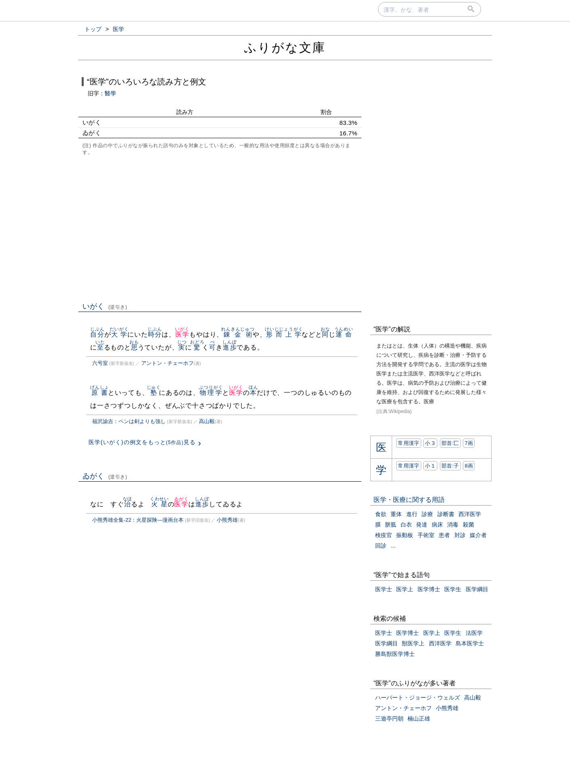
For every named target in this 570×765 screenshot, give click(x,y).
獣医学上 (413, 643)
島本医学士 (470, 643)
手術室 (426, 535)
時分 (155, 334)
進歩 (229, 347)
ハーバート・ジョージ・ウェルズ (417, 697)
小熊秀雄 (227, 520)
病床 (437, 524)
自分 (97, 334)
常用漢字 (408, 443)
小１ (430, 466)
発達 (421, 524)
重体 (396, 514)
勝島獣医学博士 (395, 654)
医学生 (452, 589)
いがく (104, 306)
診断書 (445, 514)
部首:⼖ (450, 443)
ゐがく (104, 476)
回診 (380, 545)
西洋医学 (469, 514)
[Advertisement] (219, 228)
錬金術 (238, 334)
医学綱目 (477, 589)
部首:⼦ (450, 466)
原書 (99, 392)
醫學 (110, 93)
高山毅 (207, 421)
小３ (430, 443)
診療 (427, 514)
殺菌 (468, 524)
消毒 (452, 524)
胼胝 (390, 524)
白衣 (406, 524)
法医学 (474, 633)
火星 (159, 504)
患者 (444, 535)
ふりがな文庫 (285, 47)
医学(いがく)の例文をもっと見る (142, 442)
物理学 (211, 392)
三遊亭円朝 (389, 718)
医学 (182, 334)
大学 (119, 334)
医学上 (404, 589)
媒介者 (478, 535)
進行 (412, 514)
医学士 (383, 589)
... (393, 545)
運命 (343, 334)
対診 (460, 535)
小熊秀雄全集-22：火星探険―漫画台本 (138, 520)
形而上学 (284, 334)
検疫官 (383, 535)
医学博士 (429, 589)
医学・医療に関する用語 (409, 499)
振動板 (404, 535)
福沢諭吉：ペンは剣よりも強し (129, 421)
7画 (468, 443)
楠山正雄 (418, 718)
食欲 (380, 514)
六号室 (100, 363)
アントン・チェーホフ (167, 363)
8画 (468, 466)
